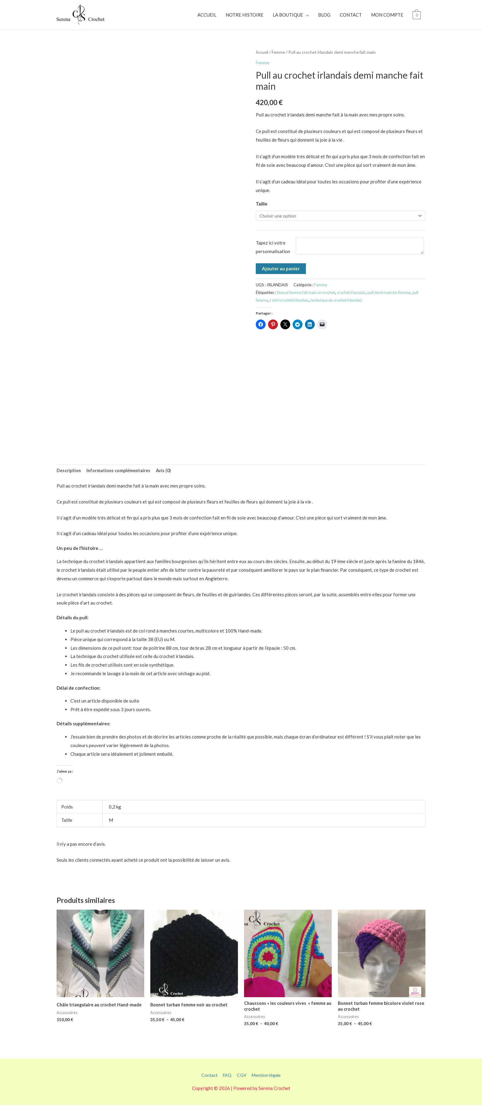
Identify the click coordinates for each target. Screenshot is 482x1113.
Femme (279, 58)
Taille (261, 210)
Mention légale (266, 1083)
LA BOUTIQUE (288, 18)
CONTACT (351, 18)
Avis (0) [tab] (167, 477)
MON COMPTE (387, 18)
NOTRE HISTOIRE (244, 18)
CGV (241, 1083)
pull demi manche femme (395, 300)
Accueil (262, 58)
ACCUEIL (206, 18)
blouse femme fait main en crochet (308, 300)
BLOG (324, 18)
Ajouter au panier (281, 276)
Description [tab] (69, 477)
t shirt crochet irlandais (298, 307)
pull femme (265, 307)
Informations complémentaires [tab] (121, 477)
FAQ (226, 1083)
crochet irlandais (356, 300)
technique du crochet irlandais (348, 307)
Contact (208, 1083)
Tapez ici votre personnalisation (273, 254)
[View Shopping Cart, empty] (417, 18)
